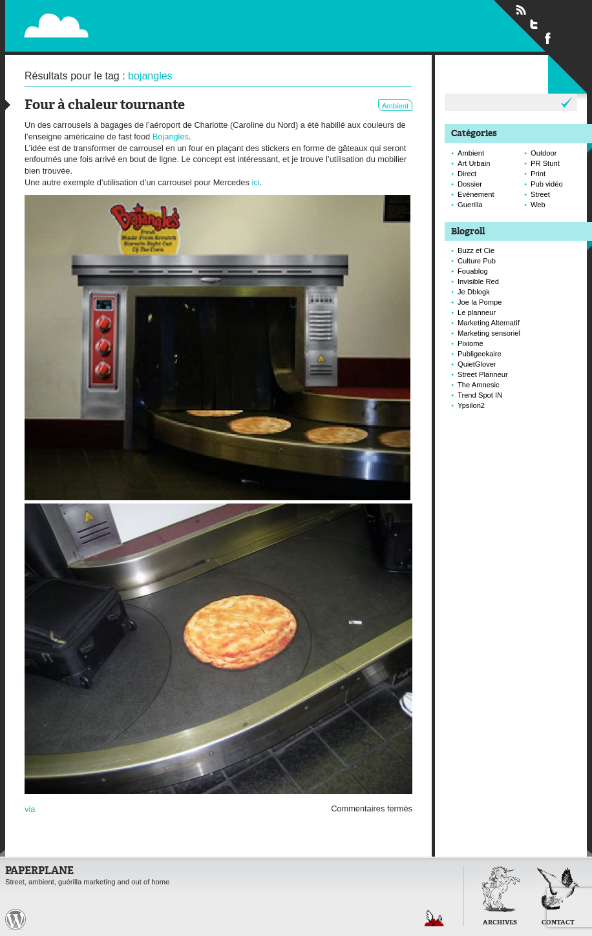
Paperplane (135, 18)
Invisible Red (478, 281)
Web (538, 205)
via (30, 809)
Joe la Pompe (480, 302)
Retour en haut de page (434, 918)
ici (255, 182)
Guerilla (470, 205)
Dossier (470, 184)
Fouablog (473, 271)
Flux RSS (520, 10)
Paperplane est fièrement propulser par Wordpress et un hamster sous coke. (15, 919)
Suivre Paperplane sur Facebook (548, 37)
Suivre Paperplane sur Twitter (534, 23)
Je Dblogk (474, 292)
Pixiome (470, 343)
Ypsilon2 (471, 405)
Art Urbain (474, 163)
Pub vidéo (547, 184)
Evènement (476, 194)
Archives (500, 923)
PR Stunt (545, 163)
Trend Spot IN (480, 395)
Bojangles (171, 136)
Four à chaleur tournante (105, 105)
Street (540, 194)
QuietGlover (477, 364)
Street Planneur (483, 374)
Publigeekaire (480, 354)
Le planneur (477, 312)
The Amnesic (479, 385)
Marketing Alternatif (489, 323)
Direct (467, 174)
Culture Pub (477, 261)
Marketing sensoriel (489, 333)
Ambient (395, 106)
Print (538, 174)
